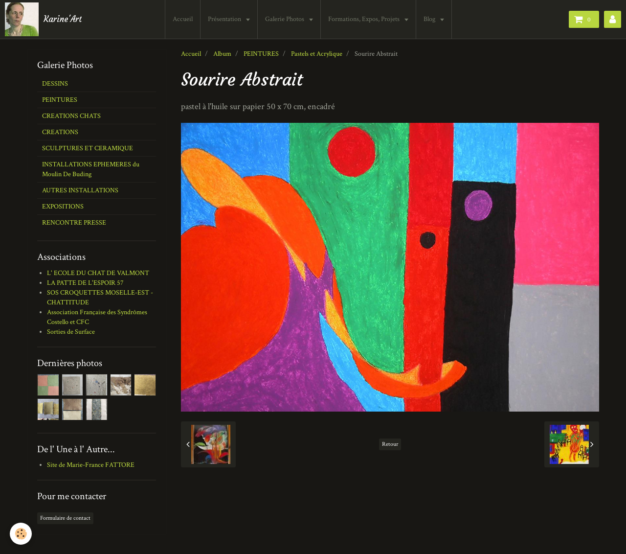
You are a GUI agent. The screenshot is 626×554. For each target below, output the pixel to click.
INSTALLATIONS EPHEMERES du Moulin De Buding (90, 169)
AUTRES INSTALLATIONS (80, 190)
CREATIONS (60, 132)
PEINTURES (261, 53)
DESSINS (55, 83)
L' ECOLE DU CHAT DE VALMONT (98, 273)
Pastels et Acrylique (316, 53)
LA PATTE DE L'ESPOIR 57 (85, 282)
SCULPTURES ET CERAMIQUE (87, 148)
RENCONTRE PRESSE (74, 222)
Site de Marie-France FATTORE (90, 465)
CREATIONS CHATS (71, 116)
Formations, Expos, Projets (364, 19)
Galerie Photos (285, 19)
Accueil (183, 19)
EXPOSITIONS (63, 206)
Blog (430, 19)
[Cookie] (21, 534)
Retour (390, 444)
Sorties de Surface (71, 331)
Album (222, 53)
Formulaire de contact (65, 518)
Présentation (225, 19)
